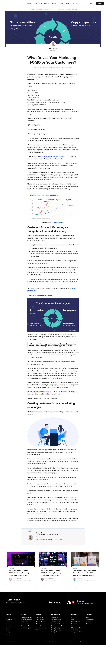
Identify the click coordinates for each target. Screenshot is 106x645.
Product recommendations (58, 625)
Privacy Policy (47, 641)
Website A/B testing (41, 621)
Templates (8, 621)
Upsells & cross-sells (41, 625)
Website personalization (42, 623)
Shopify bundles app (56, 630)
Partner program (90, 619)
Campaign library (75, 621)
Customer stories (75, 623)
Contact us (88, 621)
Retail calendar (75, 630)
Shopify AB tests (55, 632)
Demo (77, 3)
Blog (72, 617)
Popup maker (24, 621)
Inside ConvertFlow (50, 9)
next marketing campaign (43, 391)
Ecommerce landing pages (58, 623)
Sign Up (100, 3)
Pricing (54, 3)
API (6, 634)
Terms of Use (40, 641)
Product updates (10, 625)
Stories (68, 9)
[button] (30, 3)
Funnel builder (39, 617)
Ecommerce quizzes (56, 621)
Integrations (9, 619)
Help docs (8, 628)
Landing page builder (26, 617)
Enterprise (38, 630)
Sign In (91, 3)
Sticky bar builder (25, 623)
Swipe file (73, 625)
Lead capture (54, 617)
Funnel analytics (40, 619)
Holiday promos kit (75, 628)
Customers (46, 3)
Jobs (87, 617)
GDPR (55, 641)
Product (8, 617)
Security (8, 632)
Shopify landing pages (57, 628)
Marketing (61, 9)
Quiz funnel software (26, 625)
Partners (61, 3)
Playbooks (73, 619)
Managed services (41, 628)
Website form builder (26, 619)
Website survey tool (26, 628)
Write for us (89, 623)
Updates (74, 9)
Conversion (39, 9)
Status (58, 641)
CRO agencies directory (77, 632)
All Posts (31, 9)
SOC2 (52, 641)
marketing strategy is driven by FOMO (52, 156)
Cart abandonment (56, 619)
